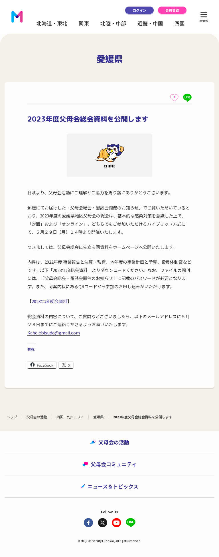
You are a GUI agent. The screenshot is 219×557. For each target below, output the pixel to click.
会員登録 (172, 10)
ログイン (139, 10)
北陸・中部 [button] (113, 23)
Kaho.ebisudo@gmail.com (53, 333)
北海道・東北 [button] (51, 23)
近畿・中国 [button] (150, 23)
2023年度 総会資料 (49, 301)
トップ (12, 416)
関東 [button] (84, 23)
